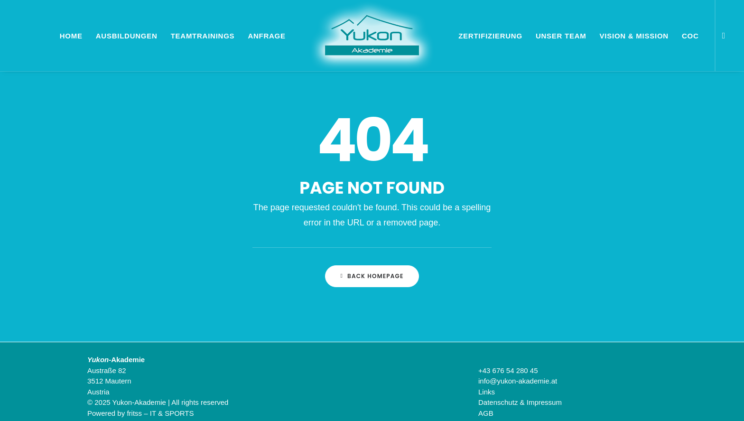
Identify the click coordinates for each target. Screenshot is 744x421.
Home (71, 36)
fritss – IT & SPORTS (160, 413)
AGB (485, 413)
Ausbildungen (127, 36)
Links (486, 392)
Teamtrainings (203, 36)
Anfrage (266, 36)
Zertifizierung (490, 36)
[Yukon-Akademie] (372, 35)
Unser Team (561, 36)
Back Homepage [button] (371, 276)
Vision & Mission (634, 36)
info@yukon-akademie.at (517, 381)
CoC (690, 36)
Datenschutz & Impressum (520, 402)
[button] (721, 35)
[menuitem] (721, 35)
